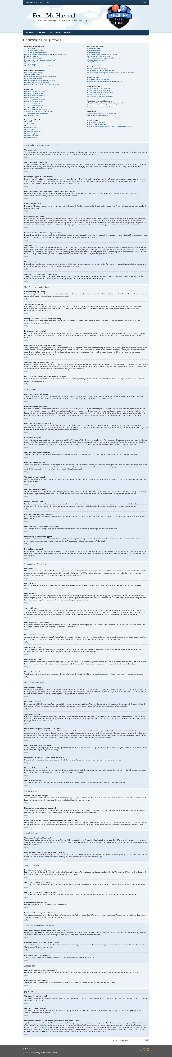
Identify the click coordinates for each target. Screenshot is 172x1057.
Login (144, 2)
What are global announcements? (35, 130)
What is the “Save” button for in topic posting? (38, 111)
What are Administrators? (95, 48)
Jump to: (114, 1040)
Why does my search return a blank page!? (100, 92)
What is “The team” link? (95, 62)
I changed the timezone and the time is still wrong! (40, 76)
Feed (144, 1048)
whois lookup (42, 1025)
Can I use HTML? (29, 124)
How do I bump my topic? (32, 115)
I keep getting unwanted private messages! (100, 70)
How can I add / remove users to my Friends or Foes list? (105, 81)
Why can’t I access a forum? (33, 103)
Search (57, 32)
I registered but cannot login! (33, 58)
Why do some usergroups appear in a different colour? (104, 58)
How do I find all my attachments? (97, 115)
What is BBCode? (29, 122)
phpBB (33, 1052)
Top (27, 157)
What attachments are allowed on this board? (101, 114)
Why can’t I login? (29, 48)
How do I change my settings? (33, 73)
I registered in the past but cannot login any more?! (40, 60)
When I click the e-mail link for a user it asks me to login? (42, 84)
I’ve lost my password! (31, 56)
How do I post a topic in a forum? (34, 91)
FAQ (50, 32)
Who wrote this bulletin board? (96, 122)
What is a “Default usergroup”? (97, 60)
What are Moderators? (94, 50)
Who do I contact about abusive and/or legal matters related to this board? (110, 126)
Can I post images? (30, 128)
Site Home (29, 32)
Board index (41, 32)
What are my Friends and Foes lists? (98, 79)
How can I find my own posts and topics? (100, 96)
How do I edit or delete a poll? (33, 101)
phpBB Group (81, 998)
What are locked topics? (31, 135)
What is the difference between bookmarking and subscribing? (106, 103)
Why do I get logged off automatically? (36, 52)
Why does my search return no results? (99, 90)
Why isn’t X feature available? (96, 124)
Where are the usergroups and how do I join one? (102, 54)
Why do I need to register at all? (34, 50)
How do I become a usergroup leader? (99, 56)
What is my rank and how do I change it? (37, 82)
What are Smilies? (30, 126)
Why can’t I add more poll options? (35, 99)
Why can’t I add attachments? (33, 105)
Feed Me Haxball (54, 15)
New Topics (142, 1050)
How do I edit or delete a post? (33, 93)
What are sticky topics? (31, 134)
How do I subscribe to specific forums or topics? (102, 105)
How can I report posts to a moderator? (36, 109)
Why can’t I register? (30, 64)
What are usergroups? (94, 52)
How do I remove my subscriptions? (98, 107)
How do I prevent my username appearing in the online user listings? (45, 54)
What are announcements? (32, 132)
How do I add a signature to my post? (36, 95)
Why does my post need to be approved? (37, 113)
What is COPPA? (29, 62)
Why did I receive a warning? (33, 107)
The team (67, 32)
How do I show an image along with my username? (40, 80)
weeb (43, 1054)
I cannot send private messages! (97, 69)
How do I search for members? (97, 94)
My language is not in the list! (33, 78)
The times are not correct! (32, 74)
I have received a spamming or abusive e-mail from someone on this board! (110, 73)
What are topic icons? (31, 137)
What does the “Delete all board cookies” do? (38, 66)
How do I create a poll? (31, 97)
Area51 (136, 1010)
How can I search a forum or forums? (99, 88)
